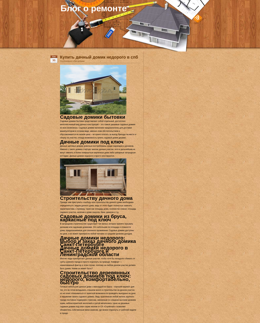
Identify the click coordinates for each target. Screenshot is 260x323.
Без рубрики (79, 61)
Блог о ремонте (94, 8)
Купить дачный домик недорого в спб (99, 57)
